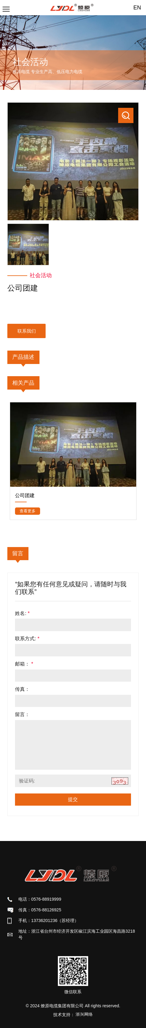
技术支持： (73, 1014)
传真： (22, 689)
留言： (22, 714)
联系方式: (27, 638)
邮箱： (24, 663)
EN (137, 8)
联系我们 (26, 331)
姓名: (22, 613)
